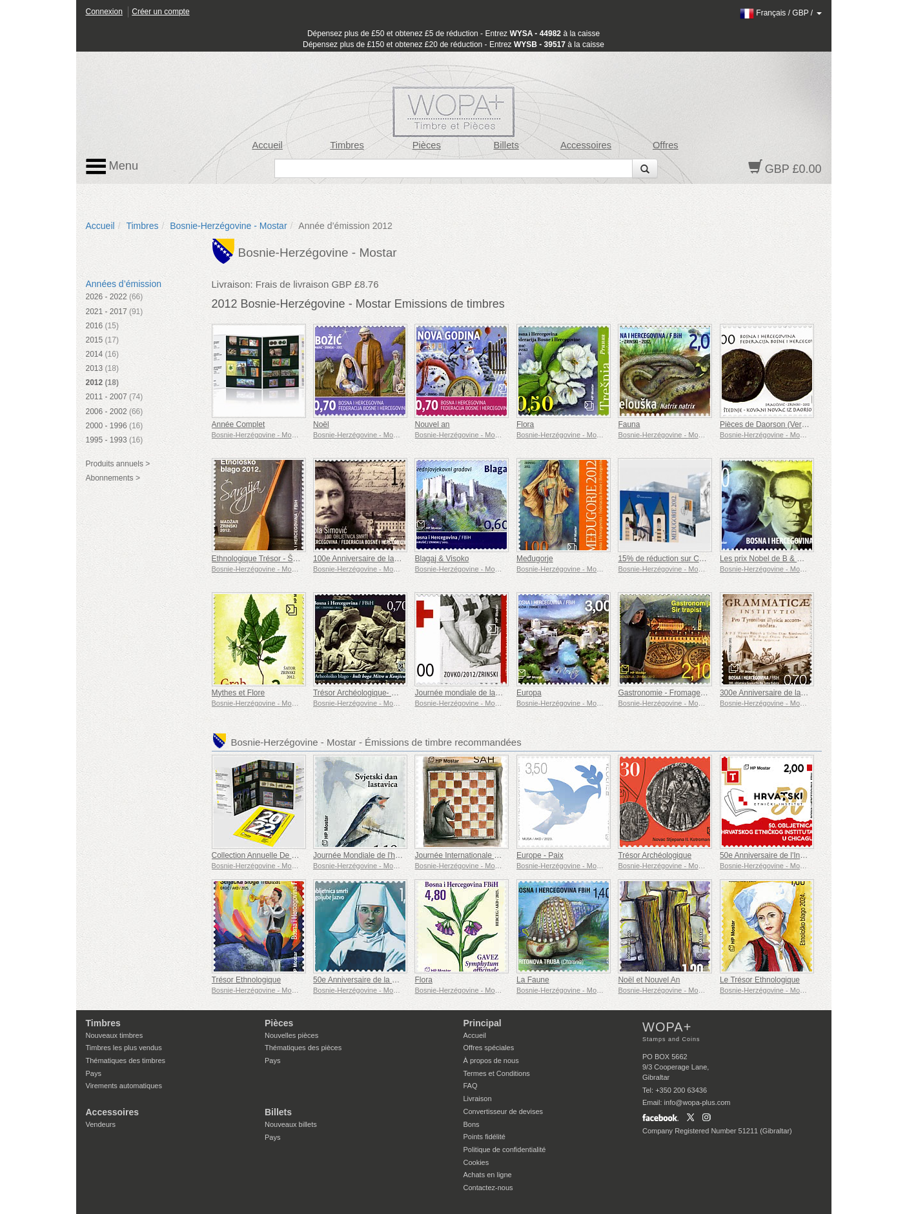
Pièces (427, 145)
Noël (321, 424)
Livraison (478, 1098)
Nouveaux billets (291, 1124)
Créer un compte (160, 11)
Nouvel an (431, 424)
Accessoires (585, 145)
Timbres (347, 145)
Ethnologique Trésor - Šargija (262, 558)
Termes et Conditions (497, 1073)
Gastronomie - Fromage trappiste (675, 692)
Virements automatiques (124, 1086)
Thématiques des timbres (126, 1060)
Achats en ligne (488, 1175)
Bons (472, 1124)
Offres (665, 145)
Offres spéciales (489, 1047)
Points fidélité (484, 1136)
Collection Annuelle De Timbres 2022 (275, 855)
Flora (525, 424)
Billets (506, 145)
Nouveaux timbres (114, 1035)
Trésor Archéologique (654, 855)
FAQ (471, 1086)
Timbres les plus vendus (124, 1047)
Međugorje (534, 558)
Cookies (476, 1162)
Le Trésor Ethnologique (760, 979)
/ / (781, 12)
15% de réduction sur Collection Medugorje (692, 558)
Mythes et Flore (238, 692)
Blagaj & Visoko (441, 558)
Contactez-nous (488, 1187)
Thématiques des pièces (303, 1047)
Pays (93, 1073)
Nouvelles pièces (291, 1035)
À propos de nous (491, 1060)
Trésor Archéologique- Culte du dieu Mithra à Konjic (401, 692)
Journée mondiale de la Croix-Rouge (477, 692)
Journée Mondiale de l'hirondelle (368, 855)
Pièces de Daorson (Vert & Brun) (776, 424)
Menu (112, 166)
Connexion (104, 11)
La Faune (532, 979)
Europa (529, 692)
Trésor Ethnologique (246, 979)
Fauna (629, 424)
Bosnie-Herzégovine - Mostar (228, 226)
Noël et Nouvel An (649, 979)
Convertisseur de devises (504, 1111)
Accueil (267, 145)
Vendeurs (101, 1124)
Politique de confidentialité (505, 1149)
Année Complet (238, 424)
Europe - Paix (540, 855)
